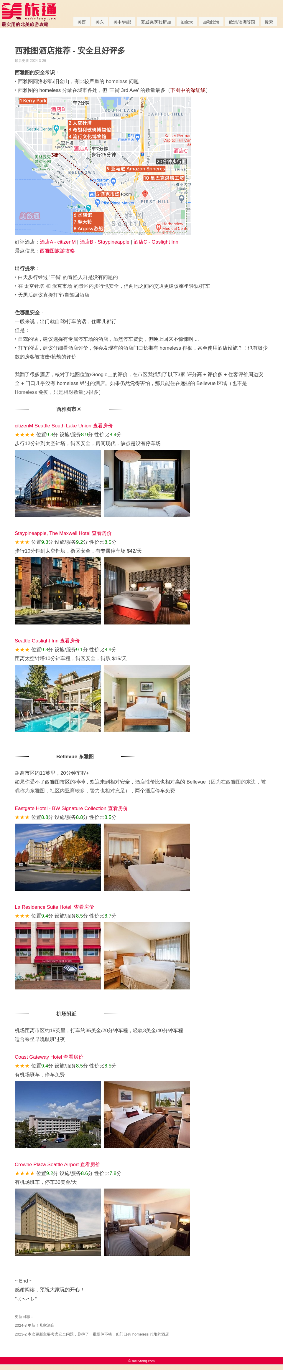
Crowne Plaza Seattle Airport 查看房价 (57, 1164)
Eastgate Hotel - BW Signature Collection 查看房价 (71, 808)
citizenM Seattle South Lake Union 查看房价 (64, 426)
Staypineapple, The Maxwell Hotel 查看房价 (63, 533)
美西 (82, 22)
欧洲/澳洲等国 (242, 22)
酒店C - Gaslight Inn (156, 242)
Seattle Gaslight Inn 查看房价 (47, 641)
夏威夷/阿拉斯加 (156, 22)
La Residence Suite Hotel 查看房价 (54, 907)
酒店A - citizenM (58, 242)
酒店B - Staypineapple (104, 242)
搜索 (269, 22)
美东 (100, 22)
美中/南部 (122, 22)
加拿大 (187, 22)
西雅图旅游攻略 (57, 251)
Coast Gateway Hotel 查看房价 (49, 1057)
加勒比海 (211, 22)
